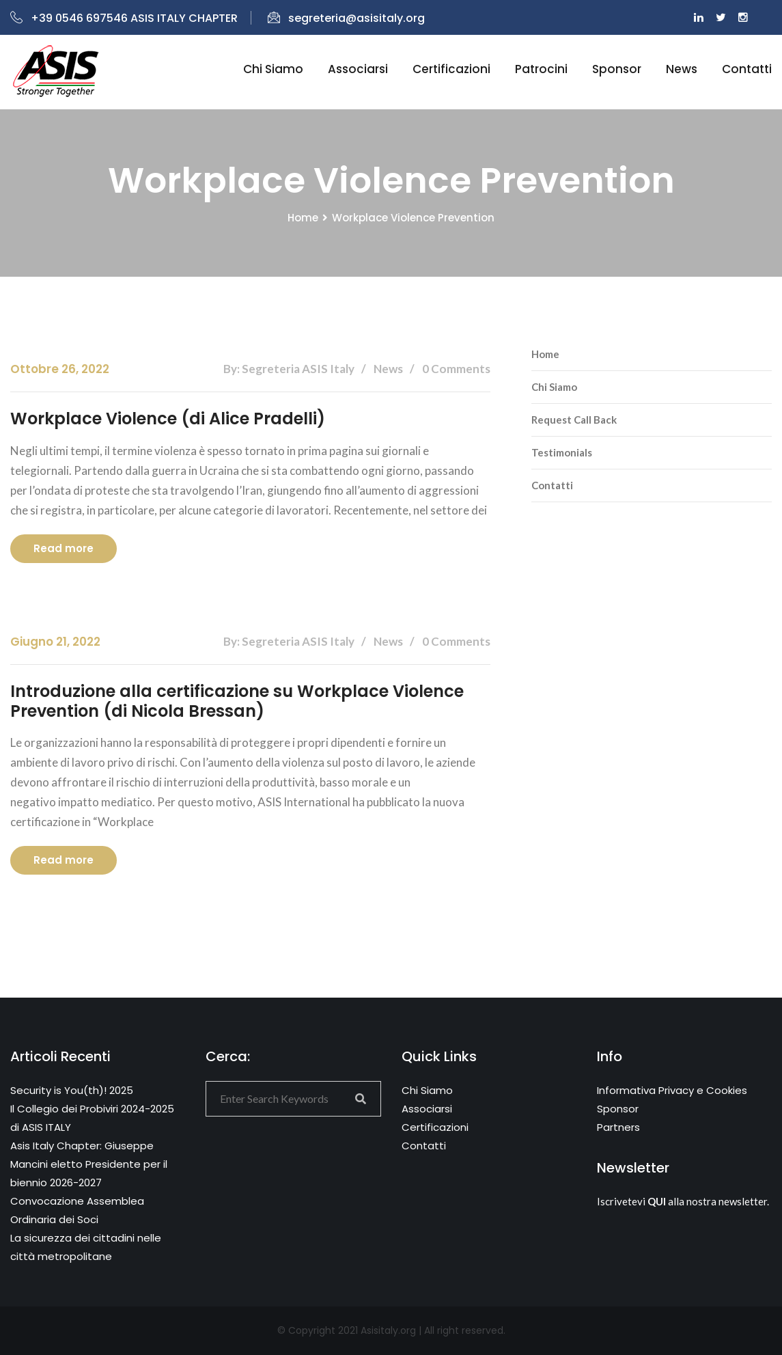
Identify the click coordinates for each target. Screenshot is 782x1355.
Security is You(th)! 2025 (71, 1090)
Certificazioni (451, 69)
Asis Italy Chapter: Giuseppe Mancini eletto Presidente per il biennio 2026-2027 (88, 1164)
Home (303, 217)
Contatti (747, 69)
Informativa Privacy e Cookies (672, 1090)
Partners (618, 1127)
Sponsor (616, 69)
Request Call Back (574, 419)
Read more (63, 548)
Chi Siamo (554, 387)
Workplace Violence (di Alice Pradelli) (167, 418)
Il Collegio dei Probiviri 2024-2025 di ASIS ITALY (92, 1117)
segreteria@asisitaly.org (346, 18)
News (681, 69)
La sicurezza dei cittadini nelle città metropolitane (85, 1247)
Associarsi (358, 69)
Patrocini (541, 69)
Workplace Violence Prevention (413, 217)
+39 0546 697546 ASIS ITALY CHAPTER (124, 18)
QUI (656, 1201)
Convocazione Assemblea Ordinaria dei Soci (77, 1210)
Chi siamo (273, 69)
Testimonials (561, 452)
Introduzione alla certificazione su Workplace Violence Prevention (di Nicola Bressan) (237, 701)
